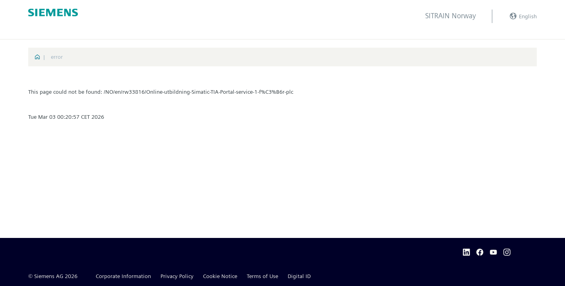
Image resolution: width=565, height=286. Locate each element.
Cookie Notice (220, 276)
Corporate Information (123, 276)
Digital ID (299, 276)
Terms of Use (262, 276)
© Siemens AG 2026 (52, 276)
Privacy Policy (177, 276)
